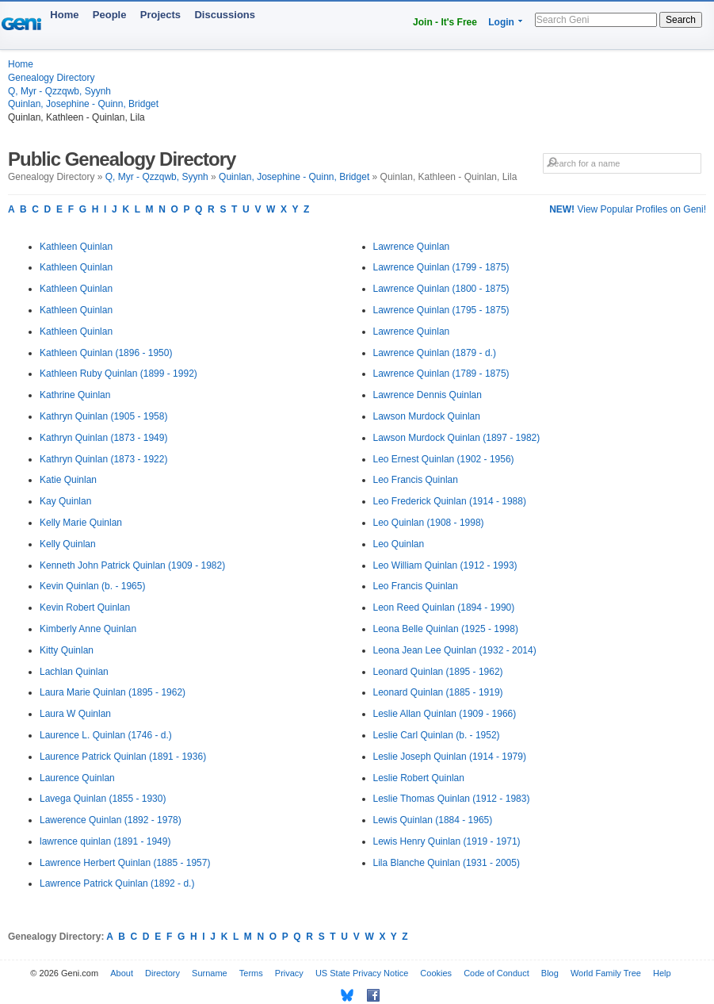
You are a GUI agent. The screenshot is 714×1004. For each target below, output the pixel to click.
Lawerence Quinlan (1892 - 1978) (110, 820)
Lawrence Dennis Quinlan (427, 394)
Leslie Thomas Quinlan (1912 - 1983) (451, 798)
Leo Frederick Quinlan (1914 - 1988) (449, 501)
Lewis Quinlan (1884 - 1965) (433, 820)
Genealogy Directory (51, 77)
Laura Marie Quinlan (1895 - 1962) (112, 692)
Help (662, 973)
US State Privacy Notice (361, 973)
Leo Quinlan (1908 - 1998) (428, 522)
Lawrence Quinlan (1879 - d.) (434, 352)
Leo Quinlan (399, 544)
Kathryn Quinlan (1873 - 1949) (103, 437)
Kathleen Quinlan (76, 246)
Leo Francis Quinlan (415, 479)
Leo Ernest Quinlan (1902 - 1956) (443, 459)
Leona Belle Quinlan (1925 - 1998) (445, 628)
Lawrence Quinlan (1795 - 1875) (441, 310)
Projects (160, 15)
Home (64, 15)
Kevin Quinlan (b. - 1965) (92, 586)
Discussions (224, 15)
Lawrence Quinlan (411, 246)
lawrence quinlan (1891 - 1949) (105, 841)
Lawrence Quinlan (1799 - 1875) (441, 267)
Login (501, 22)
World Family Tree (606, 973)
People (110, 15)
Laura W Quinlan (75, 713)
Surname (209, 973)
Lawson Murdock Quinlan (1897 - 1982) (456, 437)
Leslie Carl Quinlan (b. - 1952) (436, 735)
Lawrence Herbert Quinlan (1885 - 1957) (125, 862)
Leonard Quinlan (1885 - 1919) (438, 692)
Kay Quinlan (65, 501)
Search (681, 19)
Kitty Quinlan (67, 650)
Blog (550, 973)
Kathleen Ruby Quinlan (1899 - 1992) (118, 373)
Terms (251, 973)
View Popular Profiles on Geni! (627, 209)
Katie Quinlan (68, 479)
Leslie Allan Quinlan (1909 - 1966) (445, 713)
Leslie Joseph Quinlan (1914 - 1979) (449, 756)
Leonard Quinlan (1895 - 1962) (438, 671)
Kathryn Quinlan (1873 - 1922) (103, 459)
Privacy (289, 973)
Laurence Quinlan (77, 778)
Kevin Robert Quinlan (85, 607)
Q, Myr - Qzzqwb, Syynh (59, 91)
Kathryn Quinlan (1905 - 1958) (103, 416)
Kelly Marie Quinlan (81, 522)
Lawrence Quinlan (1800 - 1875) (441, 288)
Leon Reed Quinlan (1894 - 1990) (444, 607)
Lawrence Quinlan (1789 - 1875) (441, 373)
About (121, 973)
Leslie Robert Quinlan (418, 778)
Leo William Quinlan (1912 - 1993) (445, 565)
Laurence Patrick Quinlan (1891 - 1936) (123, 756)
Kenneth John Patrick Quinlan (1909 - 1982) (132, 565)
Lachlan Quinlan (74, 671)
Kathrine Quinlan (75, 394)
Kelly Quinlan (68, 544)
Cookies (436, 973)
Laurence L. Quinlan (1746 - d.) (106, 735)
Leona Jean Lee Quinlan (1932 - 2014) (454, 650)
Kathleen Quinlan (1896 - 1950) (106, 352)
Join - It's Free (445, 22)
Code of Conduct (496, 973)
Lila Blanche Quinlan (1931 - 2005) (446, 862)
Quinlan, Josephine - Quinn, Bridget (83, 103)
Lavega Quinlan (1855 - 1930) (103, 798)
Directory (162, 973)
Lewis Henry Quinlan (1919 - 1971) (447, 841)
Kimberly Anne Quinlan (88, 628)
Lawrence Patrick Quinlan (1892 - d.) (117, 883)
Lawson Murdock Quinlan (426, 416)
